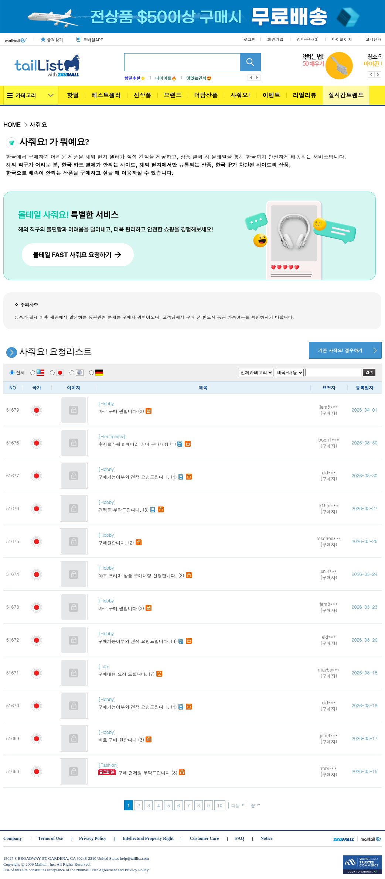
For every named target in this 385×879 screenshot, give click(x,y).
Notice (266, 838)
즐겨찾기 (55, 39)
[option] (342, 65)
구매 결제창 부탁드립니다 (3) (204, 769)
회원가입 (275, 39)
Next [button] (378, 74)
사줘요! (240, 95)
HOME (12, 124)
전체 (17, 372)
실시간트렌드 (346, 95)
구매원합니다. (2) (204, 539)
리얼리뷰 (304, 95)
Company (12, 838)
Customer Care (204, 838)
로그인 (249, 39)
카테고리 (26, 95)
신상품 (142, 95)
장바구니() (307, 39)
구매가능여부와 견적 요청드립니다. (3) (204, 637)
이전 (251, 78)
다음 (257, 78)
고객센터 (373, 39)
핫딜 (73, 95)
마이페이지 (342, 39)
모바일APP (93, 39)
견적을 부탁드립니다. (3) (204, 506)
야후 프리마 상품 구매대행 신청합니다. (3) (204, 571)
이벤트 (271, 95)
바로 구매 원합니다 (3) (204, 407)
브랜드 (172, 95)
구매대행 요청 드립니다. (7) (204, 670)
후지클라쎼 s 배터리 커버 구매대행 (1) (204, 440)
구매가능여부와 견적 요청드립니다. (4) (204, 473)
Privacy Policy (92, 838)
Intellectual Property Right (148, 838)
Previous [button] (371, 74)
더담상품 (206, 95)
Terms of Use (50, 838)
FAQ (239, 838)
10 (219, 805)
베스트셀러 (106, 95)
